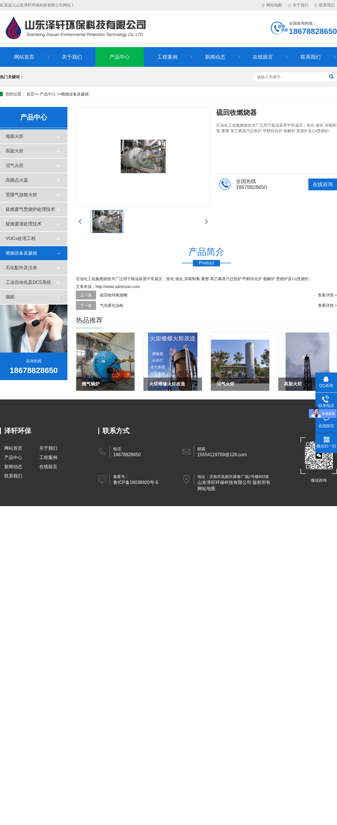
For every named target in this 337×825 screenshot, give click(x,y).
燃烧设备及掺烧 (75, 94)
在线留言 (263, 57)
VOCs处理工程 (21, 238)
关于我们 (298, 5)
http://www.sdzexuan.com (117, 286)
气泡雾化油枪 (112, 305)
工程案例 (167, 57)
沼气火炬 (15, 165)
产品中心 (120, 57)
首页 (30, 94)
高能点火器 (17, 180)
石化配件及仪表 (21, 267)
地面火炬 (15, 136)
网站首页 (24, 57)
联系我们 (324, 5)
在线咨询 (323, 184)
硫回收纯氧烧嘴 (113, 295)
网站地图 (271, 5)
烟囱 (10, 296)
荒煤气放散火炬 (21, 194)
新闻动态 (215, 57)
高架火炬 (15, 150)
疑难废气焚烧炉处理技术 (30, 209)
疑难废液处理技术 (24, 223)
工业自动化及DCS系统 (28, 282)
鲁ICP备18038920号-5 (135, 482)
